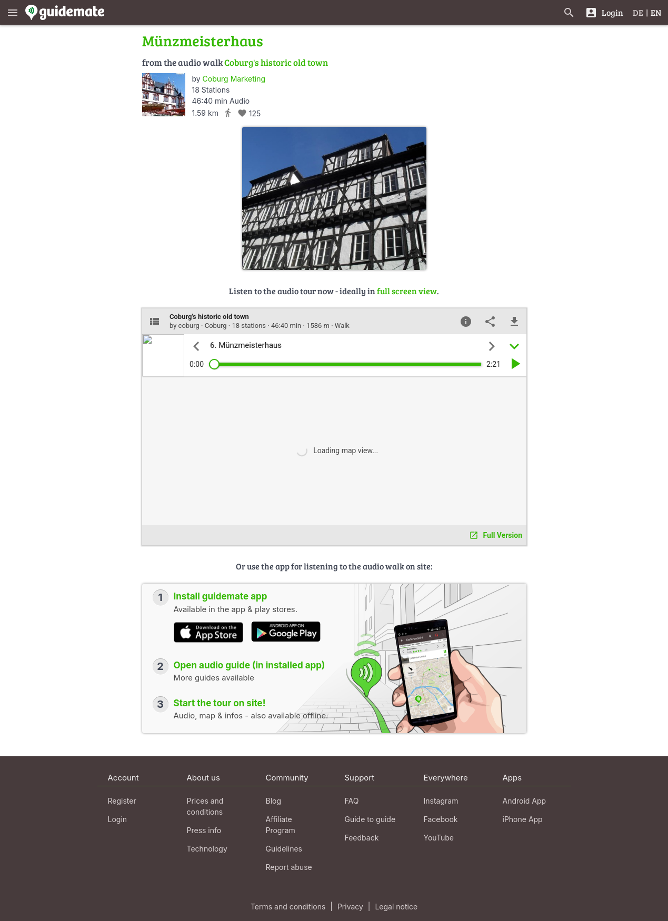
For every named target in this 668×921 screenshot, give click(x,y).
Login (117, 819)
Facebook (441, 819)
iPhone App (523, 819)
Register (122, 800)
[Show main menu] (12, 12)
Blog (274, 800)
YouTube (439, 837)
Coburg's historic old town (276, 62)
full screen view (407, 290)
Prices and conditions (205, 806)
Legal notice (396, 906)
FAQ (352, 800)
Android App (524, 800)
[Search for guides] (569, 12)
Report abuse (289, 867)
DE (638, 12)
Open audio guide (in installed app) (249, 665)
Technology (207, 848)
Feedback (362, 837)
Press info (204, 830)
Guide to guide (370, 819)
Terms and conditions (288, 906)
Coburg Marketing (234, 78)
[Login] (604, 12)
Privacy (350, 906)
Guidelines (284, 848)
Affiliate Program (280, 825)
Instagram (441, 800)
